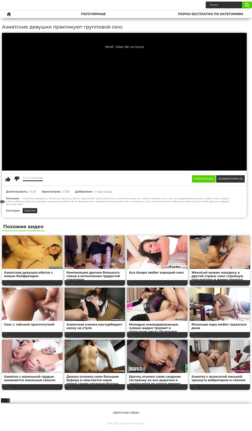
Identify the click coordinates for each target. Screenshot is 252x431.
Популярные (93, 14)
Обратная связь (126, 412)
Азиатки (30, 210)
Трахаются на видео (132, 423)
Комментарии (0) (230, 178)
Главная (9, 14)
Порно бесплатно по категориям (210, 14)
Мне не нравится (17, 178)
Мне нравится (8, 178)
